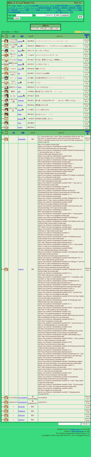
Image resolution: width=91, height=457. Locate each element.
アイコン (46, 6)
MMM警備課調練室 (14, 12)
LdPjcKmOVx (22, 402)
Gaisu (19, 87)
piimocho (20, 119)
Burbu (20, 114)
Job (30, 6)
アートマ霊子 (54, 12)
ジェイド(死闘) (46, 10)
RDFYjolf (21, 415)
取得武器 (41, 8)
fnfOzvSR (21, 407)
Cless (19, 123)
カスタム (66, 12)
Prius (19, 55)
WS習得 (57, 6)
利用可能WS (64, 6)
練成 (37, 6)
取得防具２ (65, 8)
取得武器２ (49, 8)
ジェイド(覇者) (67, 10)
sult (19, 73)
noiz (19, 91)
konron (20, 127)
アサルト (27, 8)
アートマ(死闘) (56, 10)
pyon (19, 46)
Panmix (20, 60)
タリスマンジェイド (42, 12)
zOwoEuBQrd (22, 398)
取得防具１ (57, 8)
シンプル (26, 6)
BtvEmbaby (22, 139)
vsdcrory (21, 269)
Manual (19, 6)
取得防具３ (73, 8)
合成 (33, 6)
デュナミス (34, 8)
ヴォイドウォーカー (28, 12)
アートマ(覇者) (77, 10)
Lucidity (20, 96)
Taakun (20, 78)
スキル (52, 6)
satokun (20, 41)
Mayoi (20, 51)
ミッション (19, 8)
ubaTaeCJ (21, 420)
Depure (20, 64)
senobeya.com (75, 429)
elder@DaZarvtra (78, 431)
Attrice (20, 69)
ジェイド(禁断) (24, 10)
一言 (13, 36)
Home (14, 6)
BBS (71, 12)
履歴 (61, 12)
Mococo (20, 105)
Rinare (20, 110)
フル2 (41, 6)
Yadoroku (21, 100)
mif (19, 83)
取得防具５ (15, 10)
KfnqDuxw (21, 411)
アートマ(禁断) (35, 10)
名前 (21, 36)
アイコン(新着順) (75, 6)
